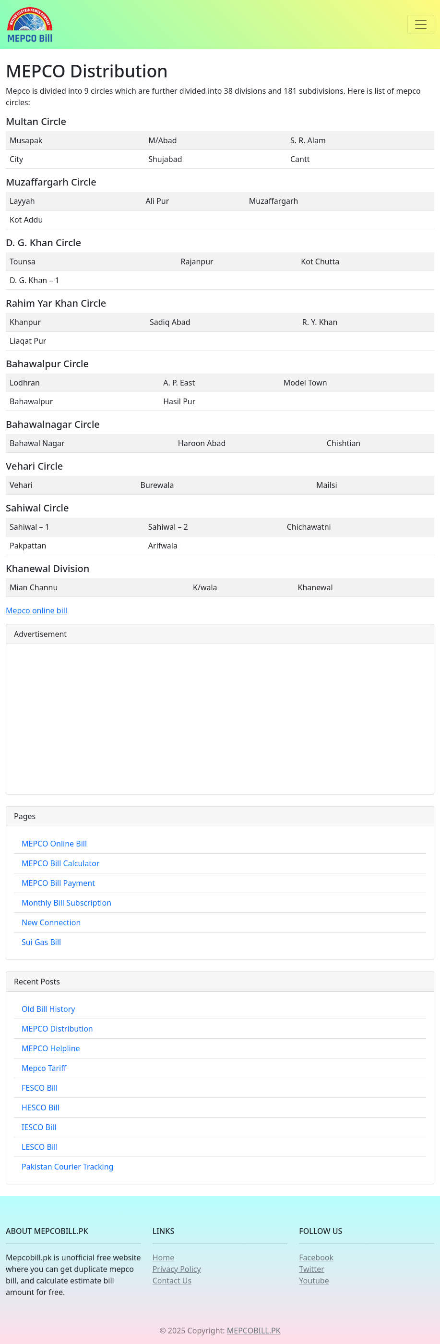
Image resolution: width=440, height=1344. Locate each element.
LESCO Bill (40, 1147)
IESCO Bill (39, 1127)
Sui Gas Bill (41, 942)
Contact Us (172, 1280)
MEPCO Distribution (57, 1028)
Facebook (316, 1257)
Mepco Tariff (44, 1068)
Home (164, 1257)
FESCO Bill (40, 1088)
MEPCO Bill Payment (58, 883)
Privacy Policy (177, 1269)
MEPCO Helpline (51, 1048)
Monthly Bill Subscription (66, 902)
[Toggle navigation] (420, 24)
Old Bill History (48, 1009)
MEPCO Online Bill (54, 843)
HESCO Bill (40, 1107)
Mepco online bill (36, 610)
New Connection (51, 922)
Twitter (311, 1269)
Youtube (314, 1280)
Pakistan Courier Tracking (67, 1166)
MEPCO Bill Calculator (60, 863)
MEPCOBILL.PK (254, 1330)
